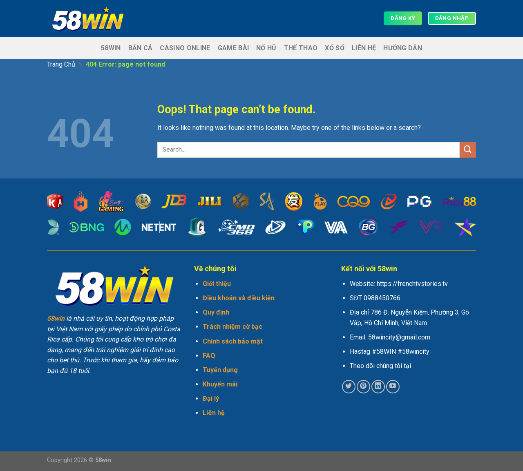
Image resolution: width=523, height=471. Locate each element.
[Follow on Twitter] (348, 386)
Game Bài (233, 48)
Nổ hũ (266, 48)
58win (111, 48)
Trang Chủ (61, 64)
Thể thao (301, 48)
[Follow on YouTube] (393, 386)
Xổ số (334, 48)
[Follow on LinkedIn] (378, 386)
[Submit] (468, 150)
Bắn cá (140, 48)
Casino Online (185, 48)
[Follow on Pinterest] (363, 386)
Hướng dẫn (402, 48)
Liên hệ (364, 48)
